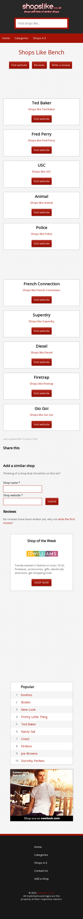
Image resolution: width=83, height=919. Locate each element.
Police (41, 227)
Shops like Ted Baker (41, 109)
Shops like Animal (41, 203)
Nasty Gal (28, 731)
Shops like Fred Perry (41, 140)
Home (6, 38)
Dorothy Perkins (33, 761)
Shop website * (13, 495)
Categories (21, 38)
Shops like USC (41, 171)
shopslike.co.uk (45, 892)
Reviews (39, 65)
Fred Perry (41, 134)
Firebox (26, 746)
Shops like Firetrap (41, 383)
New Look (28, 709)
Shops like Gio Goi (41, 415)
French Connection (42, 284)
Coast (25, 739)
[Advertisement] (41, 83)
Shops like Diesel (42, 352)
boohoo (26, 695)
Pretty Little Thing (34, 717)
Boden (25, 702)
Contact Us (41, 871)
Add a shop (41, 879)
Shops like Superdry (41, 321)
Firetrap (41, 377)
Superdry (41, 315)
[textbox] (41, 23)
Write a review (61, 65)
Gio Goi (41, 408)
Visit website (19, 65)
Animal (41, 196)
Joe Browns (29, 753)
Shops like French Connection (41, 290)
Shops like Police (41, 234)
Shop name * (11, 483)
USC (41, 165)
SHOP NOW (41, 582)
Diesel (41, 346)
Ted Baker (41, 103)
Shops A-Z (39, 38)
